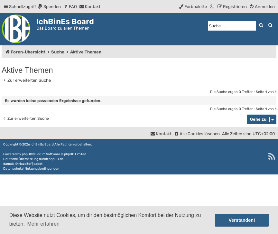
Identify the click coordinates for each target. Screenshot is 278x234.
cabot (37, 164)
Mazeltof (25, 164)
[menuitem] (49, 6)
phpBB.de (56, 159)
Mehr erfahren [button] (43, 224)
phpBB (27, 154)
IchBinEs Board (42, 144)
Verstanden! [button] (242, 220)
